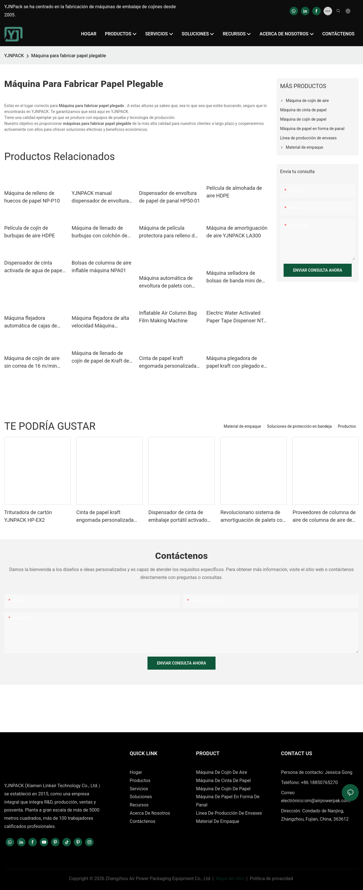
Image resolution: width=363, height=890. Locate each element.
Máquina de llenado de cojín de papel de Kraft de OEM (100, 357)
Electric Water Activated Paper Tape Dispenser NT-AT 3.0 (235, 317)
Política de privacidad (271, 878)
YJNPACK (14, 55)
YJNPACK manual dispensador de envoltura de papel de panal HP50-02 (102, 197)
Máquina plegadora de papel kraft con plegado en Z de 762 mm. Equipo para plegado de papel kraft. (236, 362)
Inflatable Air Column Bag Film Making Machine (168, 316)
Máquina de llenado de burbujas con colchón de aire (99, 232)
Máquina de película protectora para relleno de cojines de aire (168, 232)
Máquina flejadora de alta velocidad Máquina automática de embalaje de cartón (102, 322)
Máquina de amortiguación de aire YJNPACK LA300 (236, 232)
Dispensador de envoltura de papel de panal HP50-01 (169, 197)
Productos (347, 426)
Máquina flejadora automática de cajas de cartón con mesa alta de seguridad (31, 322)
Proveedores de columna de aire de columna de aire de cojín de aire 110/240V (324, 516)
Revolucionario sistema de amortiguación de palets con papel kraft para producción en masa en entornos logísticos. (252, 516)
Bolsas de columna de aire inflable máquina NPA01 (102, 266)
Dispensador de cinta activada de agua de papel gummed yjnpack (34, 267)
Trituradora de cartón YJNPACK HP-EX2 (28, 516)
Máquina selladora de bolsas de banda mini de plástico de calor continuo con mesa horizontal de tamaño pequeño (235, 277)
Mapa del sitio (230, 878)
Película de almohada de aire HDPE (234, 192)
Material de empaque (242, 426)
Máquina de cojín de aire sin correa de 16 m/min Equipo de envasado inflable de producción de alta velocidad (32, 362)
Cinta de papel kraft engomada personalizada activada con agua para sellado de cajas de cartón (168, 362)
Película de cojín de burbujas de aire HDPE (29, 232)
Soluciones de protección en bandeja (299, 426)
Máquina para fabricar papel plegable (68, 55)
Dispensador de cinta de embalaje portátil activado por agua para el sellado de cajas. (178, 516)
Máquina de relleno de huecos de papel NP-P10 (32, 197)
